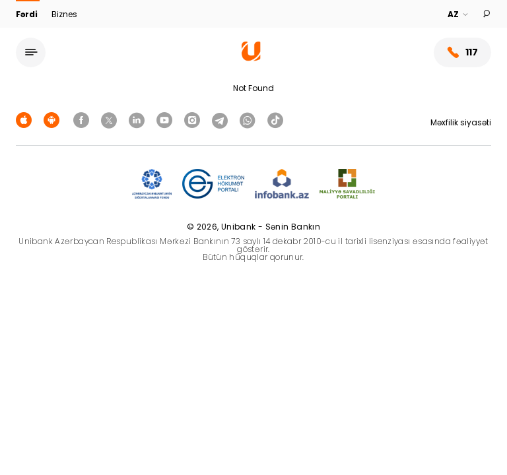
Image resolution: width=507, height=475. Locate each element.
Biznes (64, 14)
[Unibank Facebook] (83, 120)
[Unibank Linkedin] (139, 120)
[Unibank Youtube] (166, 120)
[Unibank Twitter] (111, 120)
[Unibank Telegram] (222, 120)
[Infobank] (282, 184)
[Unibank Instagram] (194, 120)
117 (462, 52)
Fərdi (28, 14)
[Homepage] (251, 58)
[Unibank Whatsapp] (249, 120)
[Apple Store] (26, 120)
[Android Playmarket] (53, 120)
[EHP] (213, 184)
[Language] (458, 14)
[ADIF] (152, 184)
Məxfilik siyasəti (460, 122)
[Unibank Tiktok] (275, 120)
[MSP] (347, 184)
